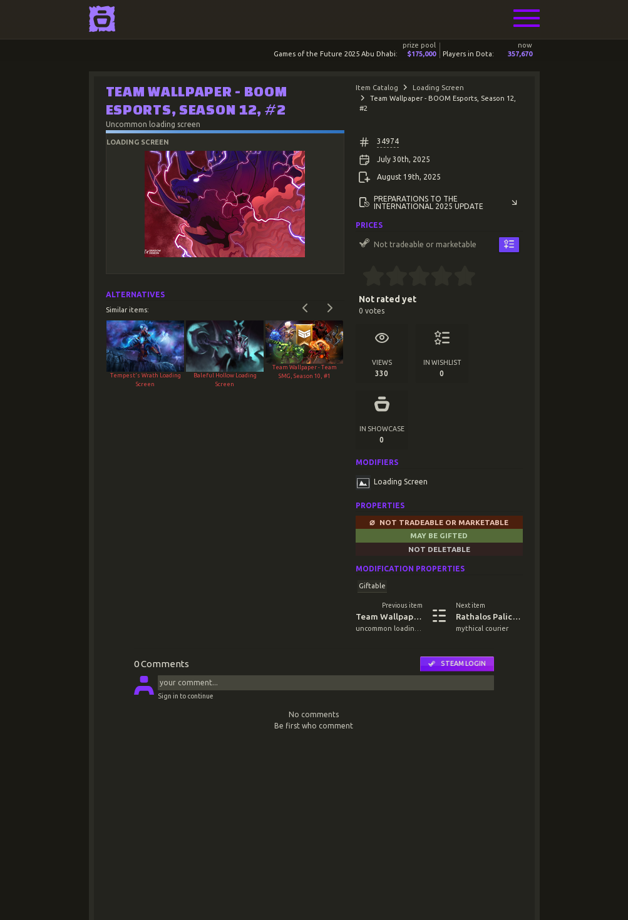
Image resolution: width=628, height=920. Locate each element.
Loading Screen (438, 87)
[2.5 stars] (414, 277)
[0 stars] (359, 277)
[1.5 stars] (391, 277)
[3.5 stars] (437, 277)
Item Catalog (377, 87)
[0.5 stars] (368, 277)
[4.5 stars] (459, 277)
